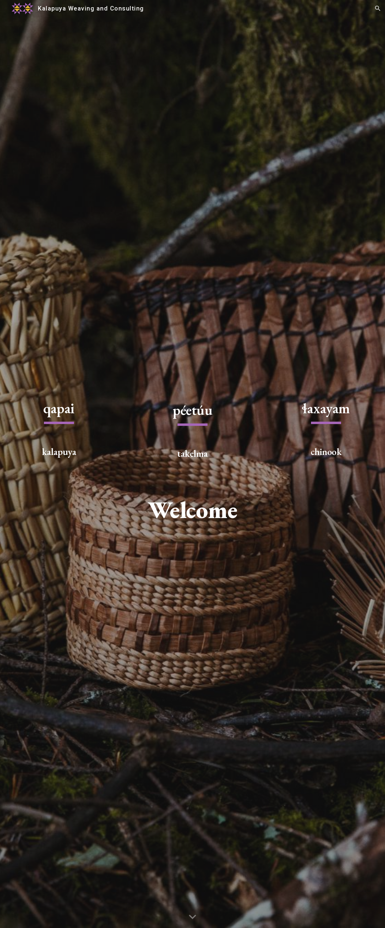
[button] (378, 8)
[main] (59, 430)
